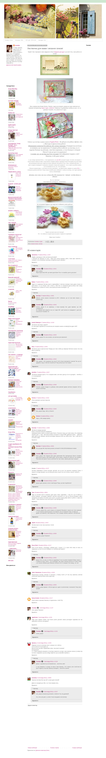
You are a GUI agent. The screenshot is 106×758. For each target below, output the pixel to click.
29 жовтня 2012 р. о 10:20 (48, 572)
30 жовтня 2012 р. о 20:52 (50, 557)
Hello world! (11, 126)
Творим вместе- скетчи (14, 171)
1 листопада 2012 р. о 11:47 (46, 607)
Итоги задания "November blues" (19, 225)
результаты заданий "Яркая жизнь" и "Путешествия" (19, 424)
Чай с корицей (12, 222)
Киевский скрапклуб (13, 277)
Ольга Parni (35, 545)
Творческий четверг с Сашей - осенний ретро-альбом (19, 384)
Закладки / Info (42, 40)
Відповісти (34, 262)
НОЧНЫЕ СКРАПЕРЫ (14, 380)
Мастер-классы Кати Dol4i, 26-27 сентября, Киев (19, 412)
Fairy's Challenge (12, 246)
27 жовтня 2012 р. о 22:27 (42, 468)
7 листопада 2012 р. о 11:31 (51, 631)
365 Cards (10, 560)
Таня (33, 492)
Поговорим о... (19, 200)
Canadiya (37, 241)
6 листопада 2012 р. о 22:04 (44, 643)
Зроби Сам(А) (12, 125)
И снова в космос (12, 302)
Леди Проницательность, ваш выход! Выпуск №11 (19, 238)
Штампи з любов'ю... (13, 210)
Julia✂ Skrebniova (36, 572)
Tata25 (33, 522)
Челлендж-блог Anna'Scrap (15, 330)
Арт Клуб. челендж (13, 100)
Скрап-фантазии (12, 542)
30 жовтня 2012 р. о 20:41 (50, 268)
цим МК (59, 160)
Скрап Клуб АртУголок (14, 342)
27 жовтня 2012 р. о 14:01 (42, 282)
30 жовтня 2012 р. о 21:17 (46, 598)
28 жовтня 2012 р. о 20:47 (42, 522)
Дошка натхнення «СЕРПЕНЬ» (19, 103)
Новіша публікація (32, 747)
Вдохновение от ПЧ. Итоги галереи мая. (19, 213)
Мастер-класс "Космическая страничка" (19, 345)
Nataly (33, 282)
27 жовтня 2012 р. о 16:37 (43, 372)
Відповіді (35, 265)
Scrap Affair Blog (12, 89)
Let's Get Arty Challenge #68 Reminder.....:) (19, 399)
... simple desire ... (13, 548)
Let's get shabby (12, 396)
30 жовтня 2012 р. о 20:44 (50, 359)
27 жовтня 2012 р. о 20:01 (47, 446)
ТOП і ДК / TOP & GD (30, 40)
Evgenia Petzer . (54, 142)
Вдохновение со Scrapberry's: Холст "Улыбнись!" (19, 269)
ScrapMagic (11, 306)
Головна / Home (9, 40)
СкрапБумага (11, 392)
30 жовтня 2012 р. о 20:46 (50, 384)
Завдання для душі (59, 52)
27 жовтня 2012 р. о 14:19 (47, 322)
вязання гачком (34, 243)
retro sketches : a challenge (15, 354)
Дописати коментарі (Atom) (42, 750)
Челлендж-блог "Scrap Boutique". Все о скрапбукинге (14, 145)
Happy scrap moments (14, 318)
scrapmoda (11, 289)
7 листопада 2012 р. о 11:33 (51, 661)
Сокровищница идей (13, 460)
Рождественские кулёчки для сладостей (19, 115)
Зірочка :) (34, 643)
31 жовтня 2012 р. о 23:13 (47, 416)
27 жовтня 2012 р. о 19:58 (43, 428)
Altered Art (11, 472)
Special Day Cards (13, 153)
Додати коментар (32, 705)
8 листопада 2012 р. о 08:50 (44, 677)
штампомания (12, 408)
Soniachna (34, 254)
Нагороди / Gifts (19, 40)
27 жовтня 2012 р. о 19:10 (42, 398)
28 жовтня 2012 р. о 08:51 (41, 492)
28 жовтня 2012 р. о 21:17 (45, 545)
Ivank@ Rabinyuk (36, 322)
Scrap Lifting (11, 432)
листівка (40, 243)
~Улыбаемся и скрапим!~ (15, 504)
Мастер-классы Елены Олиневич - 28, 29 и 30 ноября (19, 452)
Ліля (33, 346)
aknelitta (34, 372)
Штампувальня (12, 165)
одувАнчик (35, 617)
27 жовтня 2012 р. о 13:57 (44, 254)
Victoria (34, 398)
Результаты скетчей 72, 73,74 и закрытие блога (18, 534)
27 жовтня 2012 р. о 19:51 (47, 295)
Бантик (10, 301)
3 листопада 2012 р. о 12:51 (45, 617)
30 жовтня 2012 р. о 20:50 (50, 508)
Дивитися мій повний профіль (13, 65)
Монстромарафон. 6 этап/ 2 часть (19, 249)
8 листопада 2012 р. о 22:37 (51, 691)
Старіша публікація (77, 747)
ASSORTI (10, 420)
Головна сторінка (54, 747)
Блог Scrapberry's (13, 265)
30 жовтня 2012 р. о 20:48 (50, 453)
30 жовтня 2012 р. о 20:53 (50, 585)
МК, (78, 168)
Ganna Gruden (35, 598)
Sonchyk (38, 295)
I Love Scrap (11, 258)
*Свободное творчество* (15, 234)
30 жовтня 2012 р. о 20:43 (50, 304)
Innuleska (34, 677)
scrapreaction (11, 484)
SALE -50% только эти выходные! (18, 174)
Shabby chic (11, 112)
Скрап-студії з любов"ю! (47, 108)
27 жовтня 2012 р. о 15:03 (41, 346)
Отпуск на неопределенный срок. (19, 463)
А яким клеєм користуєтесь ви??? (19, 519)
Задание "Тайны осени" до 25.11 (19, 134)
